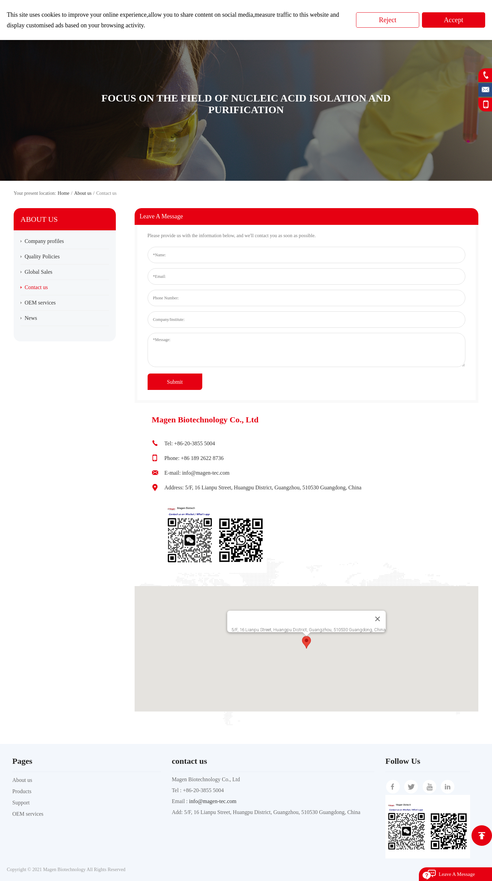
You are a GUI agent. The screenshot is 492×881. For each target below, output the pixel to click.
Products (21, 791)
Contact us (36, 287)
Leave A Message (457, 874)
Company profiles (44, 241)
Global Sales (38, 272)
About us (83, 193)
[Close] (377, 619)
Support (21, 802)
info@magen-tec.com (212, 801)
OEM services (40, 303)
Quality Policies (42, 256)
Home (63, 193)
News (31, 318)
